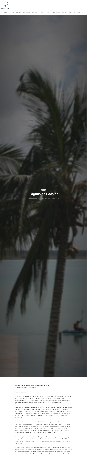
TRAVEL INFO (26, 12)
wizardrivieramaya (33, 198)
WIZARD (11, 12)
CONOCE (18, 12)
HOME (5, 12)
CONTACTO (77, 12)
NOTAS (64, 12)
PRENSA (42, 12)
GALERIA (49, 12)
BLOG (70, 12)
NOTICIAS (34, 12)
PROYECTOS (56, 12)
